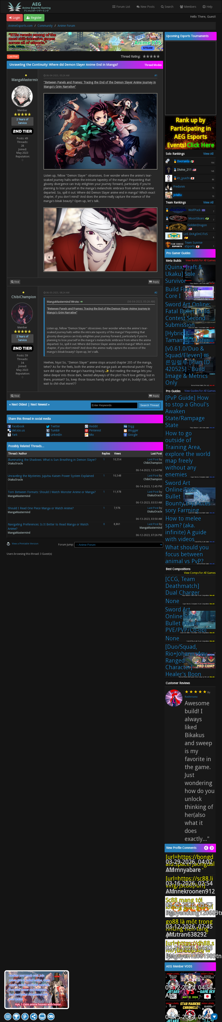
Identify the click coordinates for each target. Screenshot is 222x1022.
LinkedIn (54, 434)
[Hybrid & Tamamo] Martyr (187, 336)
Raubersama (191, 696)
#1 (155, 75)
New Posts (145, 6)
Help (208, 6)
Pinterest (93, 430)
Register (34, 17)
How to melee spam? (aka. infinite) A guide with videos (185, 528)
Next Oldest (19, 404)
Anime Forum (66, 25)
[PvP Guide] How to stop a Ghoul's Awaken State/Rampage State (187, 411)
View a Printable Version (25, 543)
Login (14, 17)
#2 (155, 292)
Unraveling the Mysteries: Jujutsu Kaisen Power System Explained (51, 476)
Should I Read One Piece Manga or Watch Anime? (41, 508)
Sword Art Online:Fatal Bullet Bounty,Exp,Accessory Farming (188, 497)
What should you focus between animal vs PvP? (187, 554)
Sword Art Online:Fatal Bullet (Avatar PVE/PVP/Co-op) (185, 619)
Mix (89, 434)
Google (130, 434)
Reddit (91, 426)
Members (188, 6)
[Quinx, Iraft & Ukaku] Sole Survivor (183, 274)
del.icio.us (16, 430)
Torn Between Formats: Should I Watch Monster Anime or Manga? (52, 492)
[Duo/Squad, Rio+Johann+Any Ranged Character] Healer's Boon (186, 660)
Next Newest (38, 404)
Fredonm (179, 186)
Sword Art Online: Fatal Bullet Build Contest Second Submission (188, 314)
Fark (12, 434)
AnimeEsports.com (20, 25)
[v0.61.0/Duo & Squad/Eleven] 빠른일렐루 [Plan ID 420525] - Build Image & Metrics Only (187, 365)
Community (45, 25)
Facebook (16, 426)
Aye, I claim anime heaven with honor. (38, 1004)
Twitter (53, 426)
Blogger (131, 430)
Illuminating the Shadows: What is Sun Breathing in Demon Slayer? (52, 459)
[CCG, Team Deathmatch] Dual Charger (182, 586)
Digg (129, 426)
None (172, 601)
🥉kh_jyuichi (181, 178)
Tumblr (53, 430)
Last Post (13, 56)
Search (167, 6)
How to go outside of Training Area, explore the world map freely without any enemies (187, 454)
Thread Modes (153, 65)
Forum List (121, 6)
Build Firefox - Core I (183, 292)
